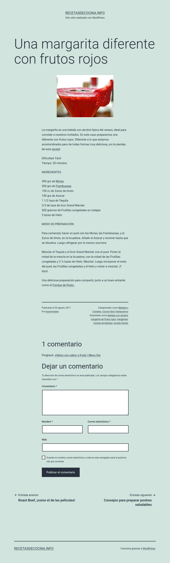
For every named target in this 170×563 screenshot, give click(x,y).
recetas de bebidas (103, 323)
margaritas (122, 319)
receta (56, 149)
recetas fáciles (121, 323)
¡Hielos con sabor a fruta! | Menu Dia (78, 355)
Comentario (49, 386)
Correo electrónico (99, 421)
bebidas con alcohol (118, 315)
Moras (60, 181)
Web (44, 439)
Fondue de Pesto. (63, 285)
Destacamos (122, 311)
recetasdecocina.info (85, 13)
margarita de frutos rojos (103, 319)
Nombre (47, 421)
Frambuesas (63, 186)
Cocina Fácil (108, 311)
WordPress (149, 548)
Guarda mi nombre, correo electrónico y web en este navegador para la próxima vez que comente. (86, 459)
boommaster (52, 311)
